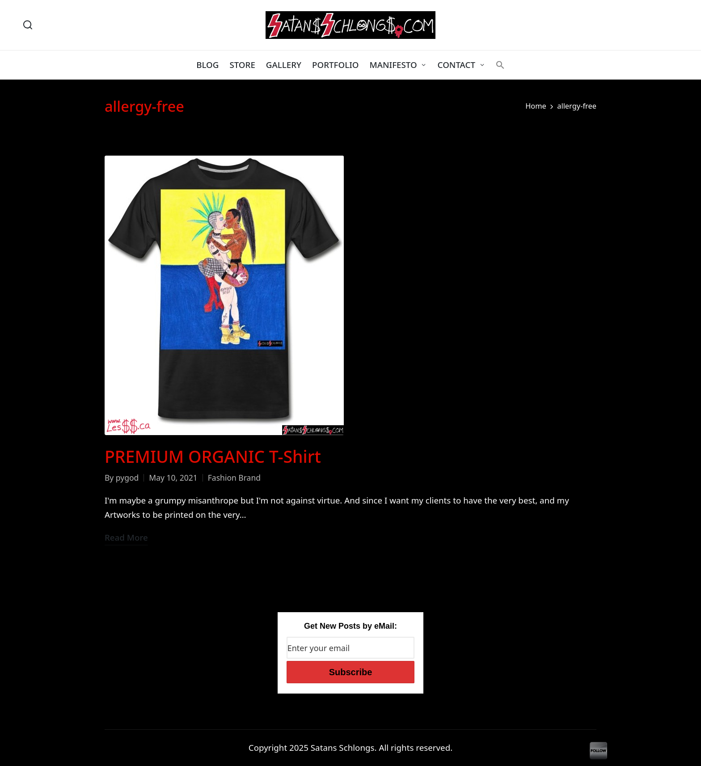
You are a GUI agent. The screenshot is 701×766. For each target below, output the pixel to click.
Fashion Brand (234, 477)
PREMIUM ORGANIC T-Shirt (213, 456)
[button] (500, 65)
